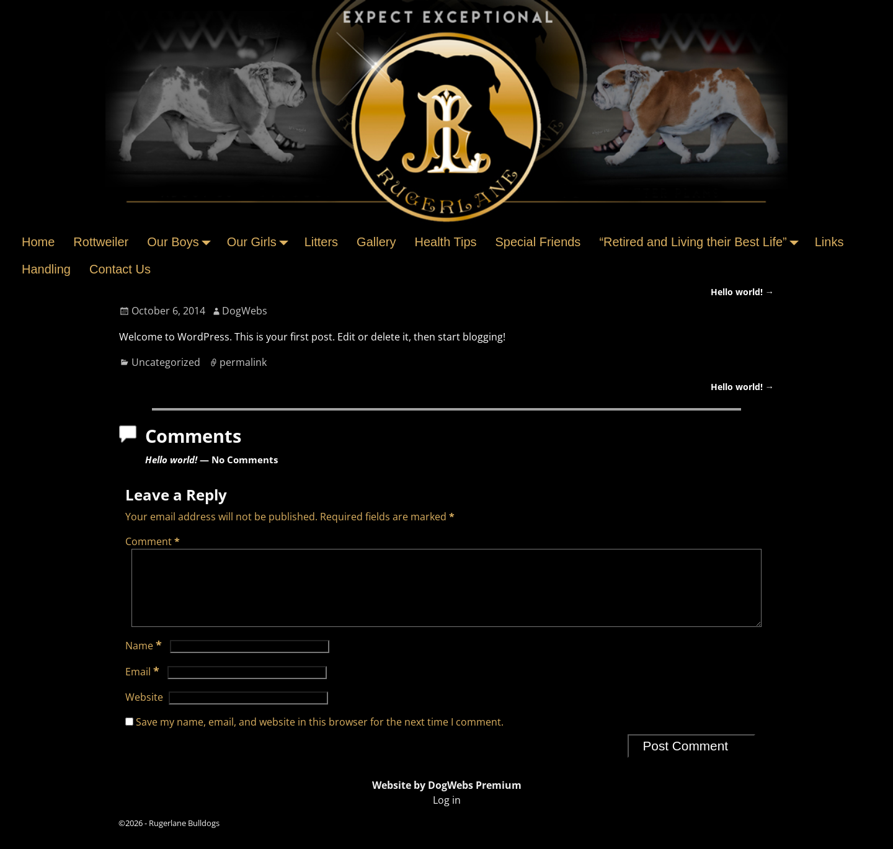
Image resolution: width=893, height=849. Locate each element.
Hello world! (742, 292)
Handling (46, 269)
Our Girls (261, 242)
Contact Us (120, 269)
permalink (243, 362)
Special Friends (538, 242)
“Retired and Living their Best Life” (702, 242)
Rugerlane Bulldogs (184, 837)
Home (38, 242)
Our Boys (182, 242)
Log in (447, 815)
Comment (153, 541)
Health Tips (445, 242)
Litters (321, 242)
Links (829, 242)
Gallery (376, 242)
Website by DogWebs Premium (447, 800)
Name (144, 660)
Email (143, 686)
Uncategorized (165, 362)
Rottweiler (100, 242)
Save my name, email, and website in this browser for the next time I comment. (320, 737)
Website (144, 712)
